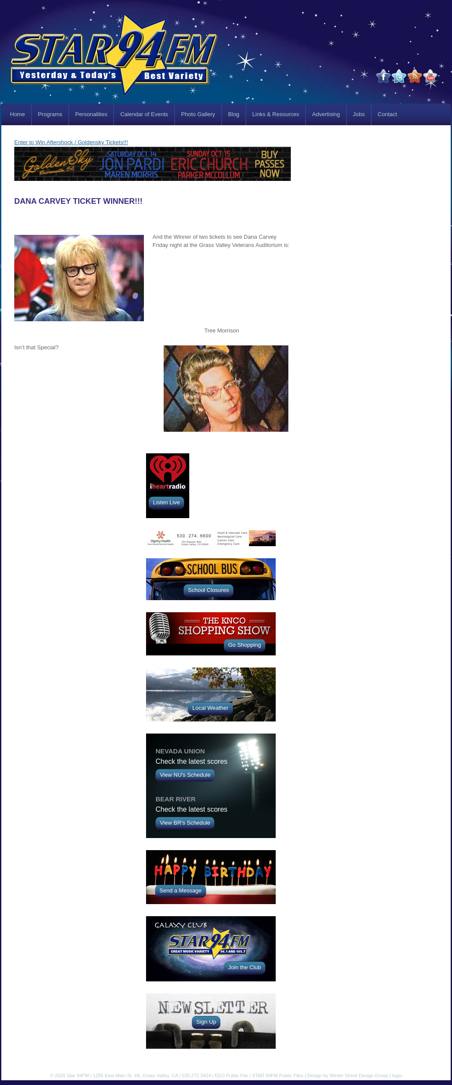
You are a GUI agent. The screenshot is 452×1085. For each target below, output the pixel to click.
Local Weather (210, 708)
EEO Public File (231, 1075)
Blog (233, 114)
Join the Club (244, 967)
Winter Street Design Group (359, 1075)
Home (17, 114)
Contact (387, 114)
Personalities (91, 114)
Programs (50, 114)
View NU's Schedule (185, 775)
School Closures (208, 590)
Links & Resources (275, 114)
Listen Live (166, 502)
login (397, 1075)
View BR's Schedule (185, 822)
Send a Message (180, 890)
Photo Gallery (198, 114)
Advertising (326, 114)
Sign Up (206, 1022)
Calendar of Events (144, 114)
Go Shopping (244, 645)
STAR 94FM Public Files (277, 1075)
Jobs (359, 114)
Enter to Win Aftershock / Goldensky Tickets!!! (71, 142)
